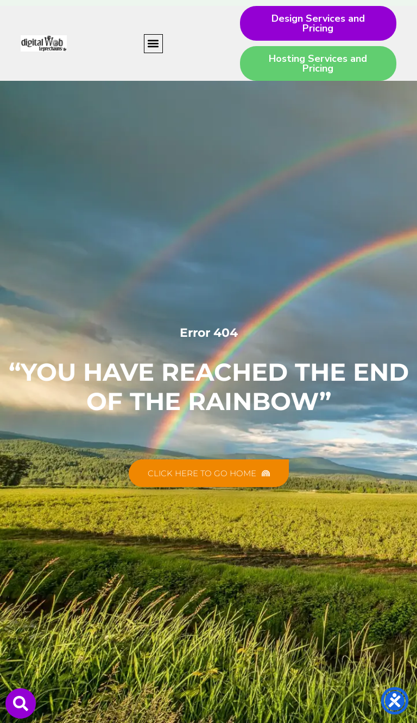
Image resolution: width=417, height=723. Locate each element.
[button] (153, 43)
